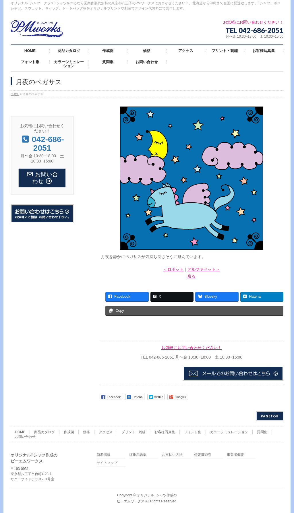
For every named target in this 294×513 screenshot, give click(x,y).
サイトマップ (107, 463)
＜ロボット (173, 269)
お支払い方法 (172, 455)
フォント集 (192, 432)
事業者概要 (235, 455)
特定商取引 (203, 455)
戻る (191, 276)
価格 (86, 432)
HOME (20, 432)
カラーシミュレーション (229, 432)
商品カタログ (44, 432)
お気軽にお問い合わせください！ (191, 347)
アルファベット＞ (203, 269)
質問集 (262, 432)
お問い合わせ (25, 437)
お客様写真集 (164, 432)
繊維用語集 (137, 455)
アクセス (106, 432)
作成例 (69, 432)
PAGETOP (270, 416)
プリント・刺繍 (133, 432)
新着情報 (104, 455)
